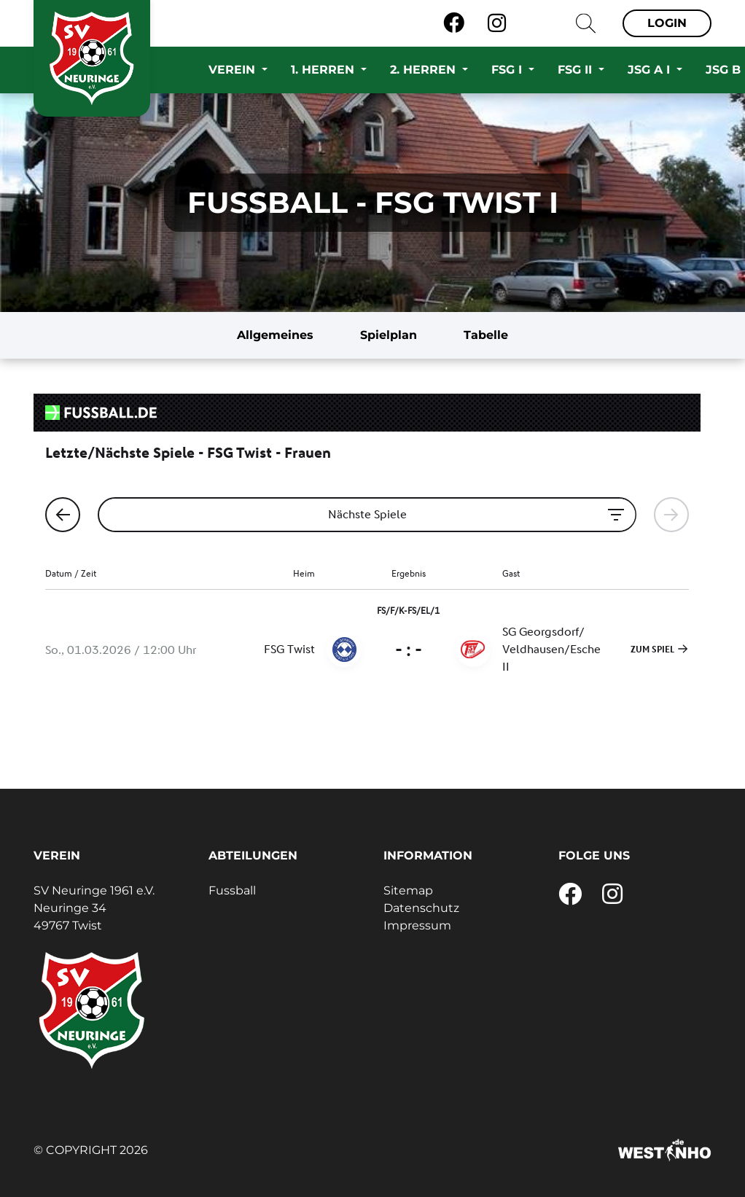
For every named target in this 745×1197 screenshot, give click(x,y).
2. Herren (424, 70)
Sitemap (408, 890)
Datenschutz (421, 908)
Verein (233, 70)
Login (667, 23)
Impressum (417, 925)
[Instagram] (497, 23)
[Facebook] (454, 23)
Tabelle (486, 335)
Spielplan (388, 335)
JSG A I (651, 70)
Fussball (232, 890)
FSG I (508, 70)
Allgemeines (275, 335)
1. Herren (324, 70)
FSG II (577, 70)
